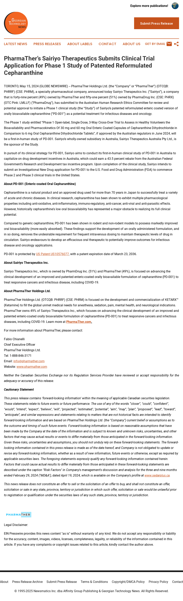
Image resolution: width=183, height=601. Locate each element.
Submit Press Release (62, 582)
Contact (107, 44)
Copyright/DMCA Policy (128, 582)
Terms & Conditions (94, 582)
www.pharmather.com (32, 367)
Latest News (15, 44)
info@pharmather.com (29, 361)
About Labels (79, 44)
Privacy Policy (158, 582)
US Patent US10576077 (52, 254)
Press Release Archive (27, 582)
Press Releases (47, 44)
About (4, 582)
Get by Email (158, 44)
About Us (131, 44)
